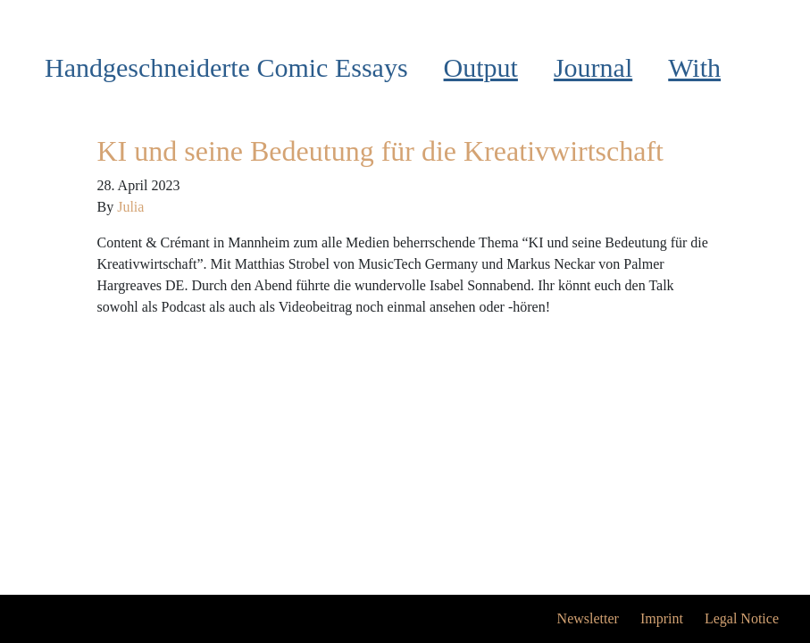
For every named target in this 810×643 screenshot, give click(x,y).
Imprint (661, 618)
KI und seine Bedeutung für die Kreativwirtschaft (380, 151)
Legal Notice (742, 618)
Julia (130, 206)
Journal (593, 67)
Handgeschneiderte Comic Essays (226, 67)
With (694, 67)
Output (481, 67)
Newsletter (588, 618)
